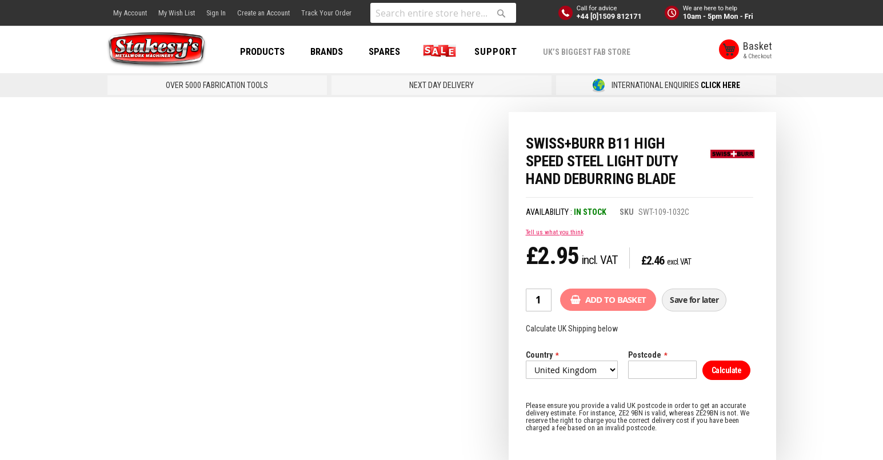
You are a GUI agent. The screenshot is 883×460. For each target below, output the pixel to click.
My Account (130, 13)
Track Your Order (326, 13)
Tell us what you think (555, 232)
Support (498, 51)
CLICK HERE (720, 85)
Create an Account (263, 13)
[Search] (501, 13)
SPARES (387, 51)
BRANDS (329, 51)
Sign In (216, 13)
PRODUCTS (265, 51)
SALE (440, 51)
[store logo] (158, 50)
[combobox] (443, 13)
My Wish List (176, 13)
